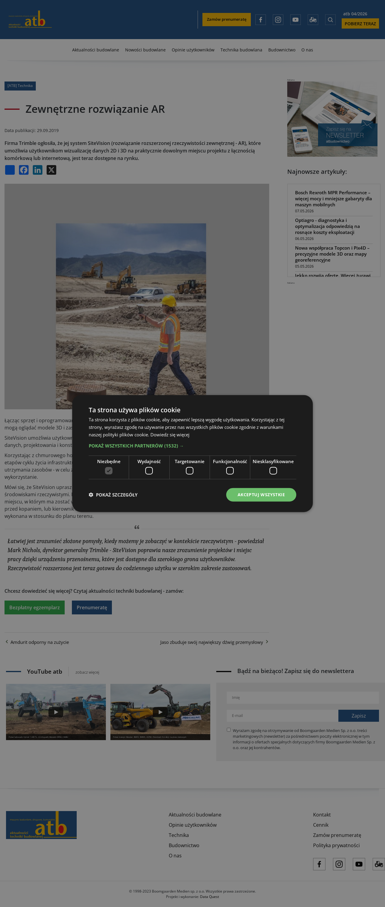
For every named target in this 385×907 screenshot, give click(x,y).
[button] (192, 445)
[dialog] (192, 453)
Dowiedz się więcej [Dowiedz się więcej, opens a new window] (169, 434)
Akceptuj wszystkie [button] (261, 494)
